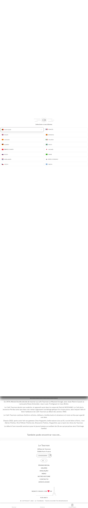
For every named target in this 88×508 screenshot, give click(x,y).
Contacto (44, 479)
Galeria (44, 468)
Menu (44, 473)
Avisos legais (44, 482)
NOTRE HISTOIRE (44, 476)
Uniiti (45, 497)
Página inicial (44, 465)
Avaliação (44, 471)
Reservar (14, 505)
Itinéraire (42, 505)
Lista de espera (72, 505)
